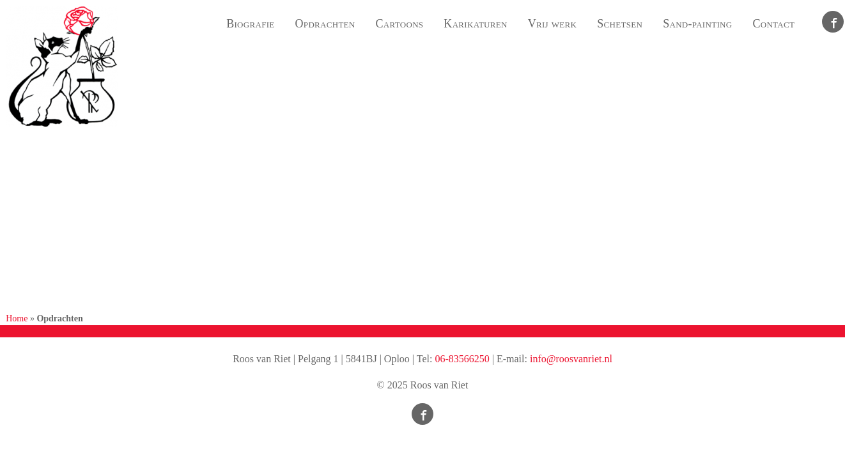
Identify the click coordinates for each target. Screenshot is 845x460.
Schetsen (619, 23)
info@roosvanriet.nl (571, 358)
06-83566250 (462, 358)
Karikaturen (475, 23)
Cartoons (400, 23)
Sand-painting (697, 23)
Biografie (250, 23)
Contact (773, 23)
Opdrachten (325, 23)
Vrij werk (552, 23)
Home (16, 318)
